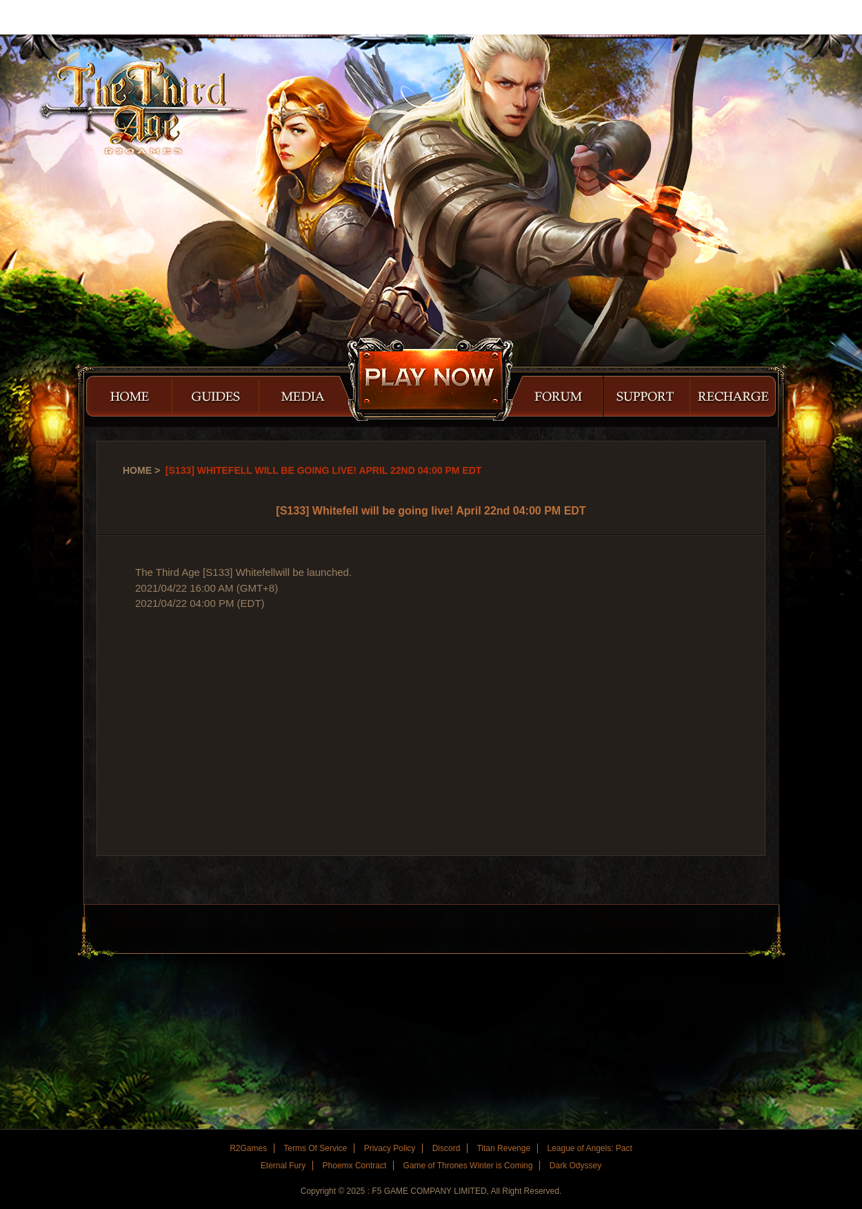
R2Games (62, 17)
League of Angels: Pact (589, 1148)
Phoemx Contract (355, 1165)
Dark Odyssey (575, 1165)
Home (137, 470)
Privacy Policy (390, 1148)
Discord (446, 1148)
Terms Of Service (315, 1148)
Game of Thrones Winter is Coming (468, 1165)
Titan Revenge (503, 1148)
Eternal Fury (283, 1165)
